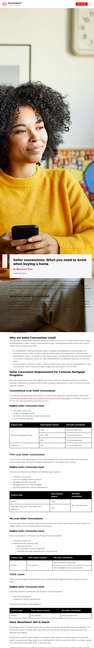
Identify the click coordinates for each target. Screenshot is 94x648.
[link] (11, 4)
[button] (91, 4)
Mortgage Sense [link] (21, 281)
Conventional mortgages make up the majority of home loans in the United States (40, 398)
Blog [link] (11, 281)
